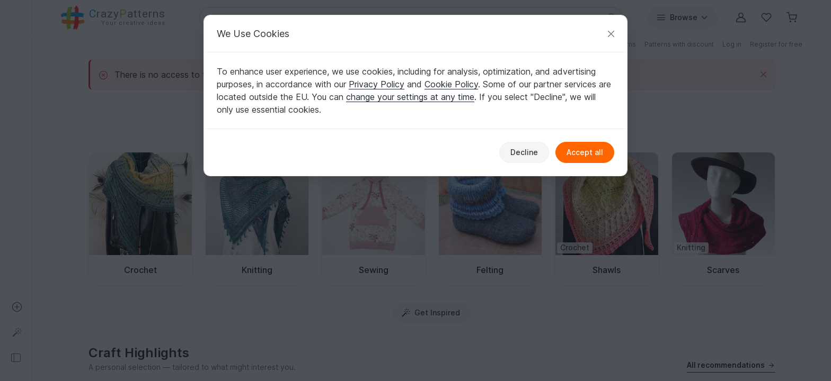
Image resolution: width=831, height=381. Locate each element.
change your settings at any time (410, 97)
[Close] (611, 33)
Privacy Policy (376, 84)
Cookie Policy (451, 84)
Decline (524, 152)
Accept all (585, 152)
